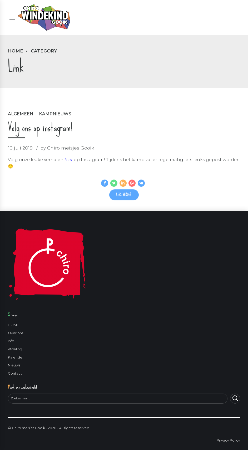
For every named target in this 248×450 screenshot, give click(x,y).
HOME (13, 325)
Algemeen (20, 114)
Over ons (15, 333)
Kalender (16, 357)
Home (15, 51)
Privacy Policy (228, 440)
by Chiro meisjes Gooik (67, 148)
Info (11, 341)
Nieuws (14, 365)
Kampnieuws (55, 114)
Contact (15, 373)
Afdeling (15, 349)
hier (69, 159)
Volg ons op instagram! (40, 128)
